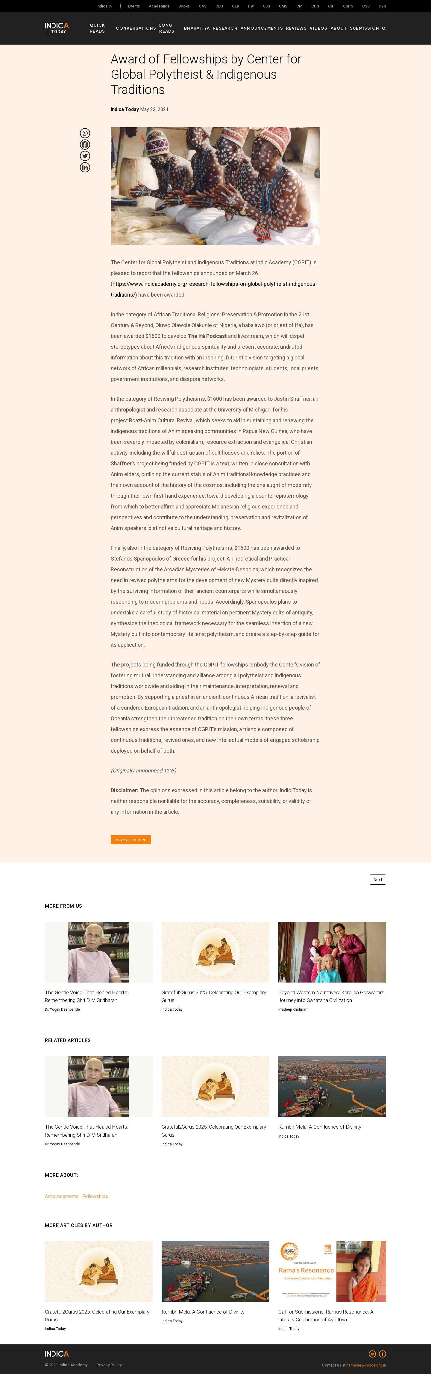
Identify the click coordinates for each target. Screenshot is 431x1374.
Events (134, 6)
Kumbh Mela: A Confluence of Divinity (321, 1127)
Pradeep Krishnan (292, 1009)
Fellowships (95, 1196)
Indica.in (104, 6)
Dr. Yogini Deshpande (62, 1009)
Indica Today (172, 1009)
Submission (366, 24)
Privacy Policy (109, 1365)
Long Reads (186, 24)
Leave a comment (131, 839)
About (343, 24)
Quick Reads (115, 24)
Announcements (273, 24)
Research (240, 24)
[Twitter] (85, 156)
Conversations (151, 24)
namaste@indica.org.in (366, 1365)
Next (378, 879)
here (168, 770)
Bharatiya (214, 24)
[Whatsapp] (85, 133)
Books (184, 6)
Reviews (304, 24)
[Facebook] (85, 144)
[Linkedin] (85, 167)
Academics (159, 6)
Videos (325, 24)
